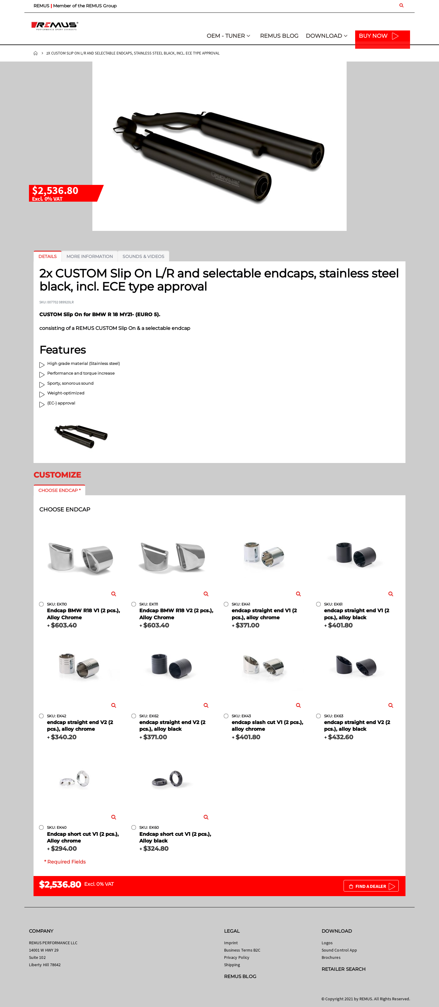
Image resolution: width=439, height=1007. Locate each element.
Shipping (232, 964)
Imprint (231, 942)
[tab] (48, 256)
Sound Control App (339, 950)
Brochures (331, 957)
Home (36, 53)
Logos (327, 942)
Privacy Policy (236, 957)
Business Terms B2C (242, 950)
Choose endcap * (59, 490)
